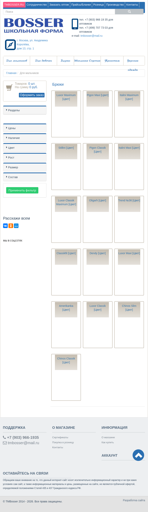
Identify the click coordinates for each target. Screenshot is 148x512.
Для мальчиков (16, 60)
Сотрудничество (37, 4)
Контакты (132, 4)
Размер (13, 167)
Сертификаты (60, 437)
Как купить (108, 442)
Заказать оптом (59, 4)
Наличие (14, 137)
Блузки (65, 60)
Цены (12, 128)
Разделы (14, 110)
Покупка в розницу (63, 442)
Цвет (11, 147)
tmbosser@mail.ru (92, 35)
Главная (11, 73)
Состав (13, 177)
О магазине (108, 437)
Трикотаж (112, 60)
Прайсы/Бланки (81, 4)
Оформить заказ (32, 95)
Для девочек (43, 60)
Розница (98, 4)
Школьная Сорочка (87, 60)
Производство (115, 4)
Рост (11, 157)
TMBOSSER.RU (14, 4)
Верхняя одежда (132, 62)
